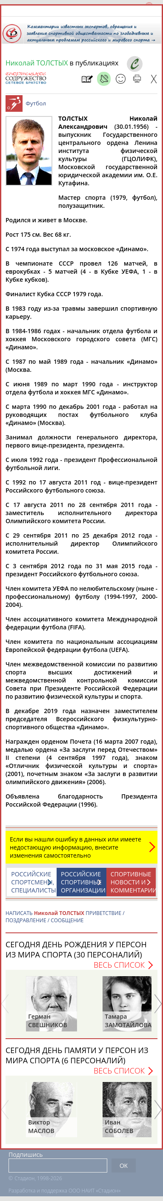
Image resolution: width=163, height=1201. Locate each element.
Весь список (119, 965)
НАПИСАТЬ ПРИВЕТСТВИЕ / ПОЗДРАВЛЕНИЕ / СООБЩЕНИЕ (65, 916)
